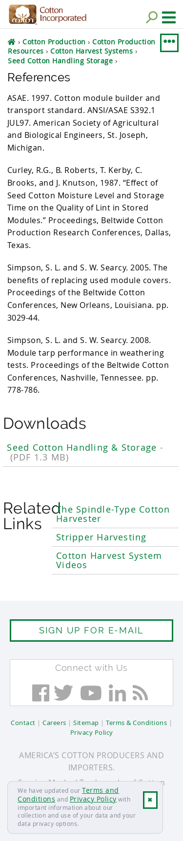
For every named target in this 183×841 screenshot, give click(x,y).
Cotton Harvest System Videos (109, 560)
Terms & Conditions (136, 722)
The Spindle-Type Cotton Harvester (113, 514)
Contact (23, 722)
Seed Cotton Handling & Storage (85, 452)
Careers (54, 722)
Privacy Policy (93, 798)
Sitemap (86, 722)
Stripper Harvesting (101, 537)
